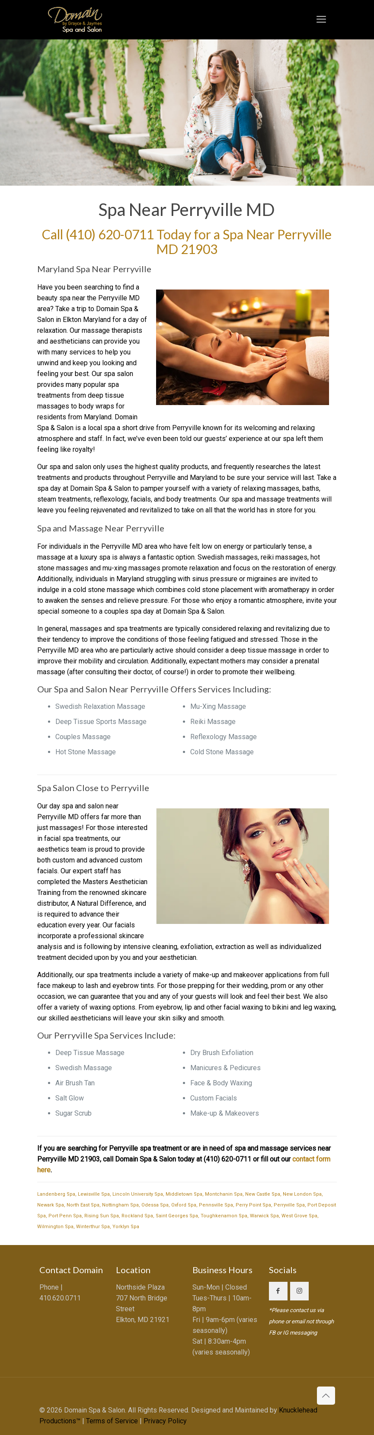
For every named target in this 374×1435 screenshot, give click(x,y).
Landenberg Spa (56, 1194)
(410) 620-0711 (110, 234)
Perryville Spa (289, 1205)
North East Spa (83, 1205)
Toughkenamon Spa (224, 1216)
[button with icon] (278, 1291)
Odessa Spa (155, 1205)
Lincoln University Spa (137, 1194)
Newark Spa (50, 1205)
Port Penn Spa (65, 1216)
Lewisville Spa (94, 1194)
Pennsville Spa (216, 1205)
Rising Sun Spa (101, 1216)
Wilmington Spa (55, 1226)
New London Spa (302, 1194)
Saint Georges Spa (177, 1216)
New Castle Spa (262, 1194)
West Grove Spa (299, 1216)
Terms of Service (112, 1421)
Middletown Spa (184, 1194)
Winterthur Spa (93, 1226)
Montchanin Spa (224, 1194)
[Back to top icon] (326, 1396)
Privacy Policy (165, 1421)
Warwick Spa (264, 1216)
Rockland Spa (137, 1216)
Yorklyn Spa (125, 1226)
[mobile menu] (321, 19)
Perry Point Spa (253, 1205)
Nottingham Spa (120, 1205)
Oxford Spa (183, 1205)
